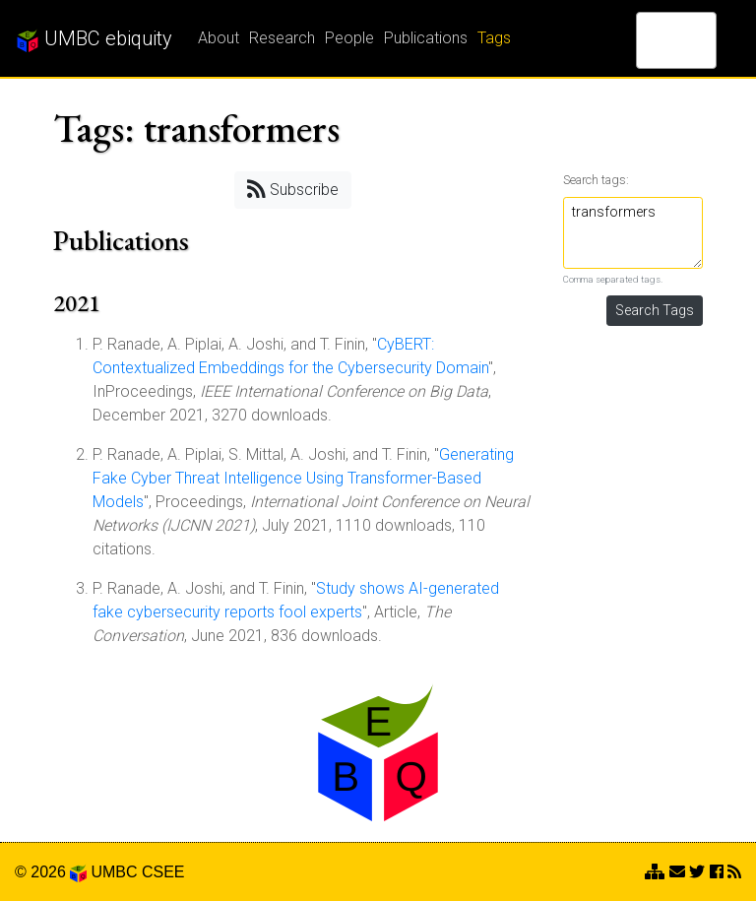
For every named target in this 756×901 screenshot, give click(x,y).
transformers (633, 233)
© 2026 (51, 872)
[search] (650, 40)
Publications (426, 38)
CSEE (163, 872)
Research (282, 38)
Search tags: (596, 179)
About (218, 38)
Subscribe (293, 188)
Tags (494, 38)
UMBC (114, 872)
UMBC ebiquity (94, 39)
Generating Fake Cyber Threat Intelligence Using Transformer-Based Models (303, 478)
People (349, 38)
